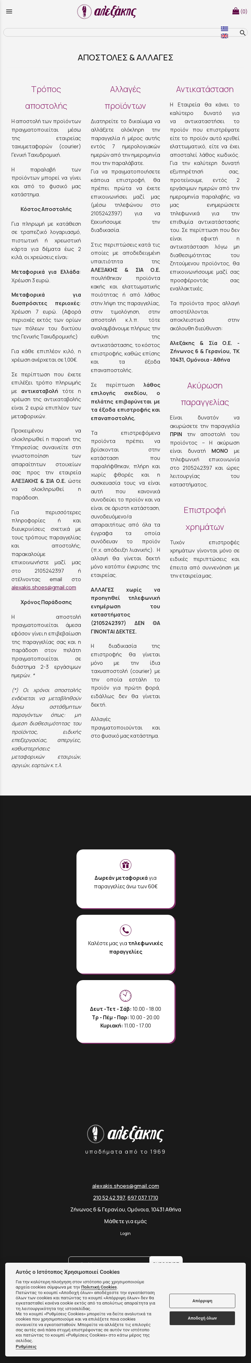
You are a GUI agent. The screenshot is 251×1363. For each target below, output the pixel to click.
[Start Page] (108, 11)
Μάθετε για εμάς (125, 1221)
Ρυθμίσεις (26, 1346)
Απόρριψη (202, 1300)
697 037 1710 (142, 1197)
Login (125, 1233)
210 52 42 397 (109, 1197)
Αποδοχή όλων (202, 1318)
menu (9, 11)
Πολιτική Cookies (99, 1286)
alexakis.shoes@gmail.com (43, 587)
